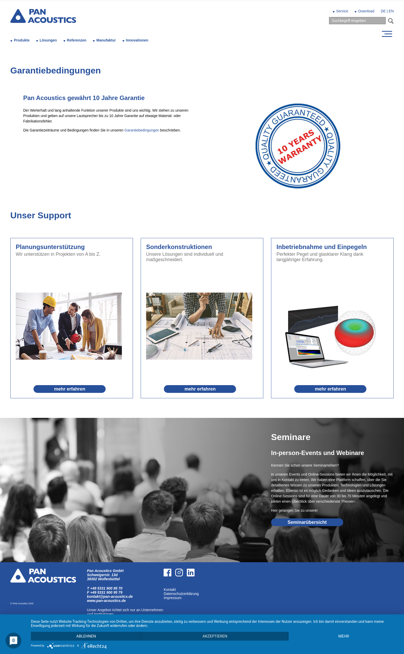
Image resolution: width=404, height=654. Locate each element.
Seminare (290, 437)
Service (342, 11)
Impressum (172, 598)
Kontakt (170, 589)
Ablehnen (86, 636)
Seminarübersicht (307, 522)
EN (391, 11)
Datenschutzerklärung (181, 594)
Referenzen (76, 40)
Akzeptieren (215, 636)
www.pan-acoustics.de (106, 601)
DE (383, 11)
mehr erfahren (69, 389)
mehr (343, 636)
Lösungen (48, 40)
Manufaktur (106, 40)
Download (366, 11)
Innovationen (137, 40)
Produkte (22, 40)
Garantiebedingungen (141, 130)
